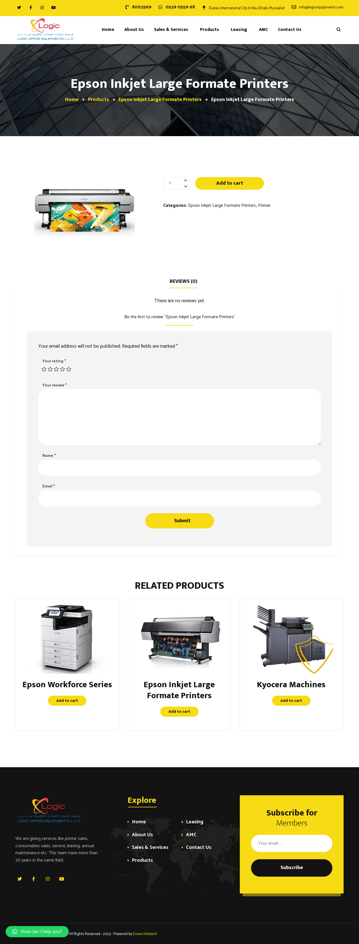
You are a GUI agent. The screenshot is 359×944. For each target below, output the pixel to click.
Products (142, 861)
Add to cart (229, 183)
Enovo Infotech (145, 934)
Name (49, 456)
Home (139, 822)
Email (48, 486)
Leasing (194, 822)
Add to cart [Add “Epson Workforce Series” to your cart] (67, 700)
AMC (191, 835)
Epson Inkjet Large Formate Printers (222, 205)
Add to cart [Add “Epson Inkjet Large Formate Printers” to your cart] (179, 711)
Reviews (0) (183, 281)
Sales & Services (150, 848)
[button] (37, 931)
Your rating (54, 361)
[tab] (183, 281)
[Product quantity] (176, 183)
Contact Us (198, 848)
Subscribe (291, 867)
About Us (142, 835)
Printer (264, 205)
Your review (54, 385)
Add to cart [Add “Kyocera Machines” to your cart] (291, 700)
